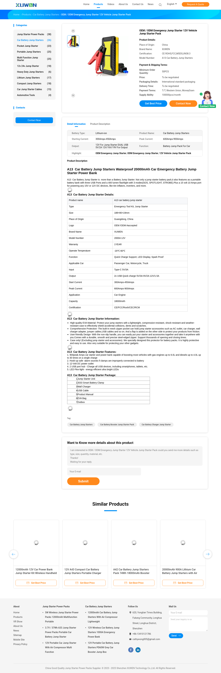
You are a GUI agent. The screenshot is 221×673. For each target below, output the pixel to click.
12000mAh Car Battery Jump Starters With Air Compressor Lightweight (103, 617)
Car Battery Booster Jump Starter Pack (117, 424)
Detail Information (76, 124)
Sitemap (17, 635)
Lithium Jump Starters (34, 77)
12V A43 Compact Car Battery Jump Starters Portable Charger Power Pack (82, 573)
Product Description (100, 124)
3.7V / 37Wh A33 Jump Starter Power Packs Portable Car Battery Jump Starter (60, 632)
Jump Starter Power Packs (34, 34)
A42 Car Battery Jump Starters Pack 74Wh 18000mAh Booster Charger (131, 573)
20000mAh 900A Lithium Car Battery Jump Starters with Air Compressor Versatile (179, 573)
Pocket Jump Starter (34, 46)
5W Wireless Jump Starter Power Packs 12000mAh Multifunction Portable (62, 617)
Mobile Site (19, 639)
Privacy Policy (20, 644)
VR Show (18, 621)
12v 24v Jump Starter (34, 66)
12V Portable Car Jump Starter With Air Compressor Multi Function (60, 647)
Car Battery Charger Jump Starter (156, 424)
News (16, 630)
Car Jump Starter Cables (34, 89)
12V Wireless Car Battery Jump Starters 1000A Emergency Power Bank (103, 632)
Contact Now (34, 120)
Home (16, 612)
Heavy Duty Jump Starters (34, 71)
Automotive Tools (34, 95)
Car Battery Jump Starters (34, 40)
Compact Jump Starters (34, 83)
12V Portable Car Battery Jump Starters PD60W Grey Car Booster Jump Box (103, 647)
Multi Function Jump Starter (34, 58)
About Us (18, 626)
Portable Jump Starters (34, 51)
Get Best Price (153, 103)
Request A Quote (195, 4)
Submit (83, 481)
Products (18, 617)
